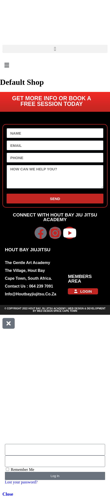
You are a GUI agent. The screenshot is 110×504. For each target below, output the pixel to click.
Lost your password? (21, 482)
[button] (55, 49)
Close (7, 494)
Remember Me (20, 469)
